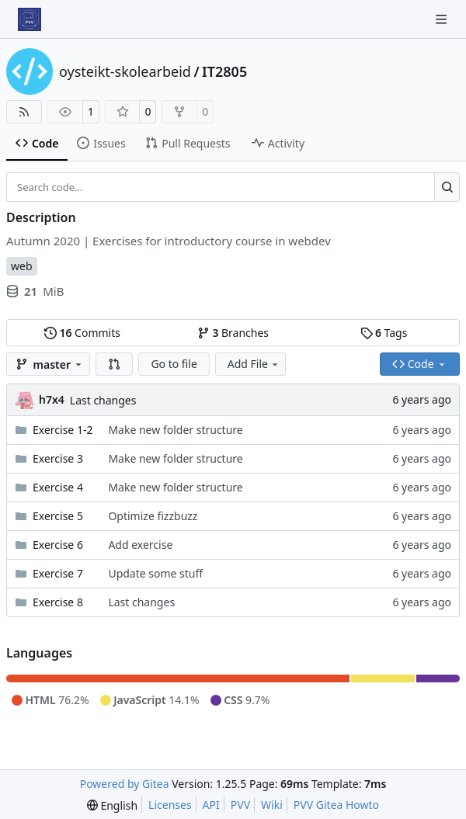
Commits (82, 332)
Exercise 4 (58, 487)
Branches (233, 332)
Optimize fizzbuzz (152, 515)
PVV (240, 804)
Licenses (170, 804)
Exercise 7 (58, 573)
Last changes (103, 400)
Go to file (173, 363)
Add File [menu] (254, 363)
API (211, 804)
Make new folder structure (175, 429)
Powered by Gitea (124, 783)
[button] (114, 364)
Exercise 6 (58, 544)
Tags (384, 332)
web (22, 266)
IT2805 (224, 71)
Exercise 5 (58, 515)
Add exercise (140, 544)
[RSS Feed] (24, 111)
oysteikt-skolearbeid (125, 71)
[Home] (29, 19)
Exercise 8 (58, 602)
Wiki (272, 804)
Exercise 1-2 (62, 429)
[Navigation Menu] (442, 19)
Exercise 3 (58, 458)
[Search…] (447, 187)
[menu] (112, 805)
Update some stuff (155, 573)
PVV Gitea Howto (336, 804)
